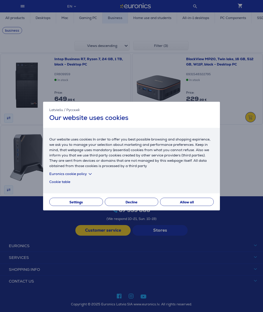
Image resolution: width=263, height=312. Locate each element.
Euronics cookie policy (71, 173)
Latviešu (56, 110)
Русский (73, 110)
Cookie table (59, 181)
